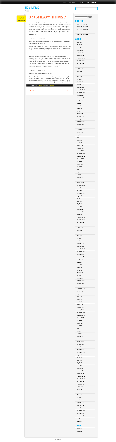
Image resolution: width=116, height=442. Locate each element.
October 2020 (80, 222)
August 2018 (80, 291)
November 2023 (81, 124)
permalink (52, 85)
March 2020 (80, 241)
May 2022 (79, 172)
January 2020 (80, 246)
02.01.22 (21, 17)
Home (64, 2)
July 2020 (79, 230)
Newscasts (41, 85)
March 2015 (80, 400)
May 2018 (79, 299)
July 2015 (79, 389)
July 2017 (79, 325)
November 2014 (81, 410)
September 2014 (81, 416)
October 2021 (80, 190)
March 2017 (80, 336)
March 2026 (80, 50)
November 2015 (81, 378)
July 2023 (79, 135)
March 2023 (80, 145)
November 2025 (81, 60)
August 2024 (80, 100)
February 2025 (80, 84)
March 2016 (80, 368)
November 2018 (81, 283)
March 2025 (80, 82)
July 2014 (79, 421)
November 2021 (81, 188)
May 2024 (79, 108)
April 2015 (79, 397)
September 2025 (81, 66)
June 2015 (79, 392)
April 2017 (79, 333)
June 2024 (79, 105)
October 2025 (80, 63)
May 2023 (79, 140)
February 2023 (80, 148)
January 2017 (80, 341)
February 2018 (80, 307)
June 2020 (79, 233)
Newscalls (79, 428)
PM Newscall (81, 2)
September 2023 (81, 129)
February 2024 (80, 116)
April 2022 (79, 174)
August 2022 (80, 164)
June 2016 (79, 360)
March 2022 (80, 177)
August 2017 (80, 323)
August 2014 (80, 418)
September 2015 (81, 384)
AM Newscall (72, 2)
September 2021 (81, 193)
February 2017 (80, 339)
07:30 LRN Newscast (82, 29)
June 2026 (79, 42)
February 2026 (80, 52)
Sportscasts (80, 434)
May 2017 (79, 331)
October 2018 (80, 286)
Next (69, 90)
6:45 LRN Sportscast (82, 32)
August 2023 (80, 132)
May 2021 (79, 203)
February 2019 (80, 275)
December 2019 (81, 249)
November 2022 (81, 156)
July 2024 (79, 103)
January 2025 (80, 87)
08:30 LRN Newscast (82, 26)
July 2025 (79, 71)
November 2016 (81, 347)
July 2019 (79, 262)
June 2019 (79, 264)
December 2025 (81, 58)
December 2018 (81, 280)
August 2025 (80, 68)
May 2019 (79, 267)
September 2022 (81, 161)
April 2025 (79, 79)
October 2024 (80, 95)
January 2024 (80, 119)
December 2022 (81, 153)
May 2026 (79, 44)
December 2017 (81, 312)
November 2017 (81, 315)
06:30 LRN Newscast (82, 34)
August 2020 (80, 227)
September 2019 (81, 257)
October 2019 (80, 254)
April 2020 (79, 238)
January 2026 (80, 55)
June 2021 (79, 201)
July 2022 (79, 166)
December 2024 (81, 90)
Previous (31, 90)
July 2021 (79, 198)
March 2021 (80, 209)
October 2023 (80, 127)
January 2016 (80, 373)
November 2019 (81, 251)
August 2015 (80, 386)
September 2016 (81, 352)
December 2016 (81, 344)
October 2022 (80, 158)
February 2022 (80, 180)
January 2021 (80, 214)
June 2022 (79, 169)
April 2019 (79, 270)
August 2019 (80, 259)
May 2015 (79, 394)
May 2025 (79, 76)
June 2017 (79, 328)
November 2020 (81, 219)
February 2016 (80, 370)
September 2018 (81, 288)
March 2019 (80, 272)
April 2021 (79, 206)
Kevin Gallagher (22, 20)
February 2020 (80, 243)
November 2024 (81, 92)
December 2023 (81, 121)
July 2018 (79, 294)
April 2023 (79, 143)
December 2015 (81, 376)
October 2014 (80, 413)
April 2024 (79, 111)
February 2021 (80, 211)
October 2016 (80, 349)
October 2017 (80, 317)
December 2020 (81, 217)
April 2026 (79, 47)
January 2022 (80, 182)
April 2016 (79, 365)
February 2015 (80, 402)
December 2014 (81, 408)
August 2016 (80, 355)
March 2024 (80, 113)
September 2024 (81, 97)
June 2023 (79, 137)
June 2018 (79, 296)
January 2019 (80, 278)
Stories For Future (91, 2)
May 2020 (79, 235)
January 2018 (80, 310)
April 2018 (79, 302)
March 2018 (80, 304)
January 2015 (80, 405)
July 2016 (79, 357)
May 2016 (79, 363)
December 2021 (81, 185)
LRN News (32, 7)
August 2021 (80, 196)
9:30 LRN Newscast (82, 24)
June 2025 (79, 74)
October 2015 (80, 381)
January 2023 (80, 150)
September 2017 (81, 320)
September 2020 (81, 225)
